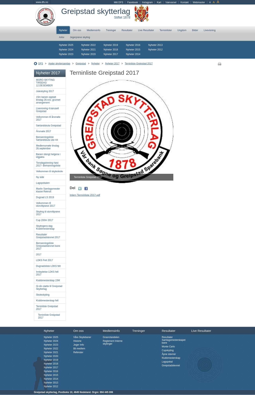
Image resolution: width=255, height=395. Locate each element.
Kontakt (184, 2)
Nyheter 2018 (111, 49)
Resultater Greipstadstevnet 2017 (48, 236)
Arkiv (61, 37)
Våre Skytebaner (82, 337)
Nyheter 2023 (66, 54)
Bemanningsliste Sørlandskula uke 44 (47, 138)
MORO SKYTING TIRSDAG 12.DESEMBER (45, 83)
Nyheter (63, 30)
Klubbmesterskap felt (47, 300)
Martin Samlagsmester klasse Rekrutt (48, 190)
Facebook (132, 2)
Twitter (79, 188)
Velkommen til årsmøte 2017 (48, 118)
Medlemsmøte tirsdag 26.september (47, 147)
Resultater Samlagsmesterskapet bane (173, 340)
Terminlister (166, 30)
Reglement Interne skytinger (113, 342)
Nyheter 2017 (111, 54)
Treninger (111, 30)
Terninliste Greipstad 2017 (139, 63)
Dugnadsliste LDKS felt (48, 266)
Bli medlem (79, 348)
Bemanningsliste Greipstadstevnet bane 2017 (48, 246)
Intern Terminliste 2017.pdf (85, 195)
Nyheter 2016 (133, 45)
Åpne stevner (169, 354)
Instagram (147, 2)
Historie (77, 341)
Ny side (40, 177)
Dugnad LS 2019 (45, 197)
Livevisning (209, 30)
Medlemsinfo (93, 30)
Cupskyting (168, 350)
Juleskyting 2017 (45, 91)
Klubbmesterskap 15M (48, 280)
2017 (38, 254)
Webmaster (199, 2)
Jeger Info (78, 344)
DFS (40, 63)
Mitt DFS (118, 2)
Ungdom (181, 30)
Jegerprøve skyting (80, 37)
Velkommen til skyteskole (49, 171)
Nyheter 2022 (88, 45)
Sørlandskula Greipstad (48, 125)
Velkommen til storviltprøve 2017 (45, 204)
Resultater (127, 30)
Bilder (195, 30)
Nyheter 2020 (88, 54)
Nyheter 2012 (155, 49)
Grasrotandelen (111, 337)
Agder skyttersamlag (59, 63)
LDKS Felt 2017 (44, 260)
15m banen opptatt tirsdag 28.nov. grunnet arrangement (48, 100)
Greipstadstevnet (171, 365)
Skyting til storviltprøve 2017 (48, 213)
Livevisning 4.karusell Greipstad (47, 110)
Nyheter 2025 (66, 45)
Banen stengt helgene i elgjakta (48, 155)
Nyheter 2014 (133, 54)
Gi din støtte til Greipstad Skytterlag (49, 287)
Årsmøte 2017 (43, 131)
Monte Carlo (168, 346)
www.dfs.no (42, 2)
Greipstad (81, 63)
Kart (159, 2)
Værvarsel (170, 2)
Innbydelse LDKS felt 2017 (47, 273)
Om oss (77, 30)
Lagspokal (167, 361)
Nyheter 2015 (133, 49)
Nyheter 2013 (155, 45)
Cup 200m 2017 (44, 220)
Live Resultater (146, 30)
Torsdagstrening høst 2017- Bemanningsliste (48, 164)
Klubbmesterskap (171, 358)
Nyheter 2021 (88, 49)
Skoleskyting (42, 294)
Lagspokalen (43, 183)
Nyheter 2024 (66, 49)
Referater (78, 352)
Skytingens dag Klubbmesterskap (45, 227)
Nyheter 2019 (111, 45)
